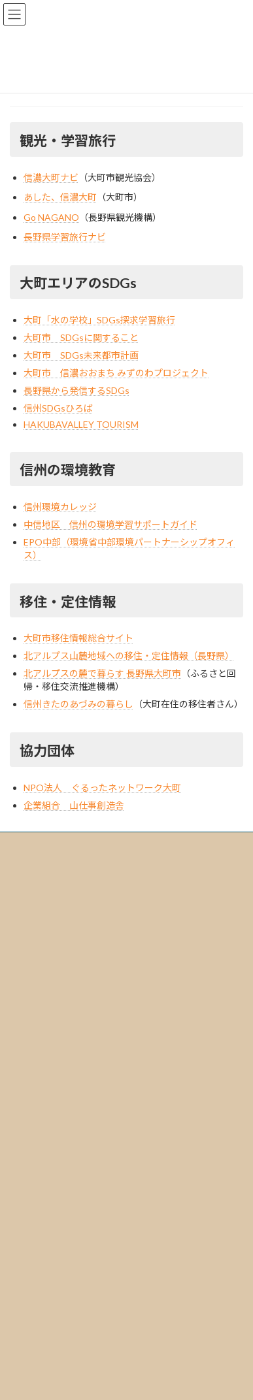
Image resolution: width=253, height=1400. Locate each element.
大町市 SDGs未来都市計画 (81, 355)
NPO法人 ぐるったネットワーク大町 (102, 787)
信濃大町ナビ (51, 177)
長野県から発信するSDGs (76, 390)
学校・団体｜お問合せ (64, 1304)
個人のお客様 (49, 1191)
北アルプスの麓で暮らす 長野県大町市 (102, 673)
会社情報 (33, 1032)
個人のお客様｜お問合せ (68, 1327)
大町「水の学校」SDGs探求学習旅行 (99, 319)
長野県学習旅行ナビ (65, 236)
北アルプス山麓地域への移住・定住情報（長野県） (129, 655)
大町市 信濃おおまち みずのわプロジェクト (116, 372)
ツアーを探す (41, 1145)
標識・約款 (45, 1055)
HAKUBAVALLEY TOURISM (81, 424)
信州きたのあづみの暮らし (78, 703)
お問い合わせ (41, 1281)
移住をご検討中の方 (60, 1213)
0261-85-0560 (70, 934)
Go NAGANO (51, 217)
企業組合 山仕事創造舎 (74, 805)
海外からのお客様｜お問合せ (76, 1350)
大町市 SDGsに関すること (81, 337)
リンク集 (41, 1100)
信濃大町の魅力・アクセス (64, 1123)
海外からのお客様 (56, 1236)
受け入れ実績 (41, 1259)
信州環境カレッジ (60, 506)
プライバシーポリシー (64, 1077)
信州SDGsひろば (58, 408)
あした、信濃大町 (60, 197)
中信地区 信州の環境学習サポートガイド (110, 524)
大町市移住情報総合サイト (78, 637)
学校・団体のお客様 (60, 1168)
